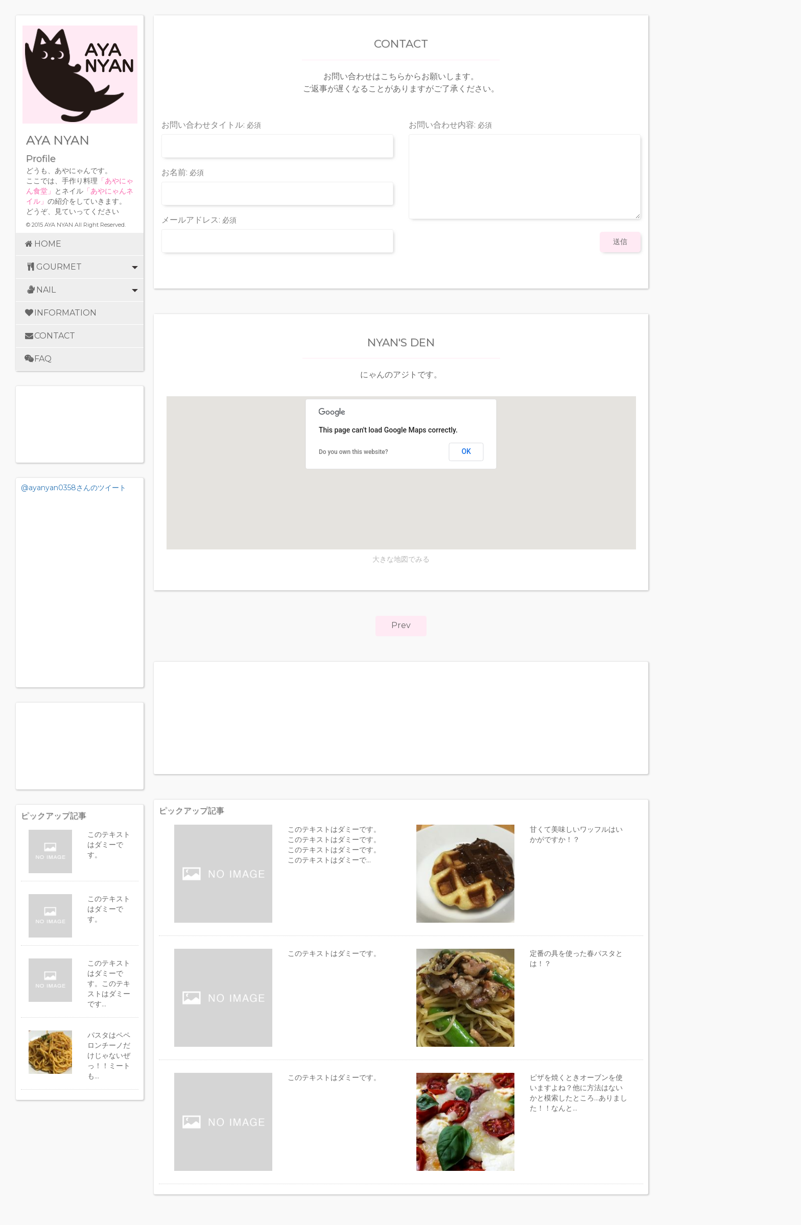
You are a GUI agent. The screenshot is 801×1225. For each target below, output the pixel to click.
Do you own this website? (353, 451)
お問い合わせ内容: (450, 125)
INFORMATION (60, 313)
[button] (401, 626)
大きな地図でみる (401, 559)
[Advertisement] (80, 746)
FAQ (37, 359)
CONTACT (49, 336)
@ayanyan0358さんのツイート (73, 487)
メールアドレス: (199, 220)
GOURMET (74, 267)
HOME (42, 244)
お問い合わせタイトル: (211, 125)
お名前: (182, 173)
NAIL (74, 290)
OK (466, 451)
